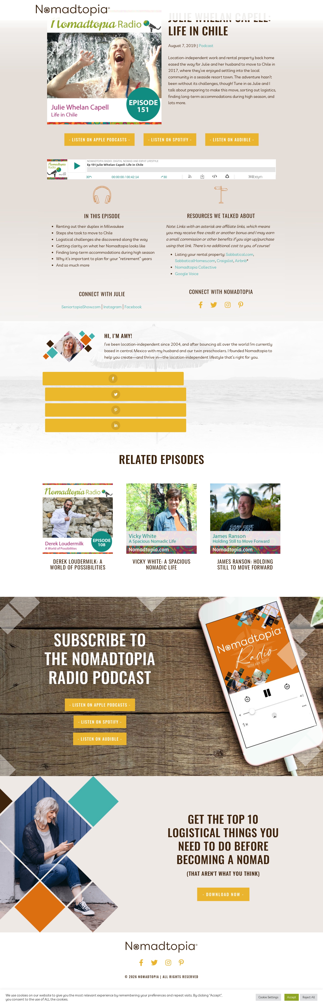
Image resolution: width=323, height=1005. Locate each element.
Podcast (232, 10)
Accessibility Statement (191, 972)
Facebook (133, 327)
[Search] (283, 10)
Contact (268, 10)
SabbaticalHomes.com (195, 281)
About (185, 10)
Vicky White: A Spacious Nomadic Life (161, 537)
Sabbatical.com (239, 274)
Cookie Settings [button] (268, 997)
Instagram (112, 327)
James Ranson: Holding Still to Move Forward (245, 537)
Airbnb (241, 281)
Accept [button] (291, 997)
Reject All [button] (309, 997)
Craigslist (225, 281)
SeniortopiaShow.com (80, 327)
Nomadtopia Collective (195, 287)
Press (137, 965)
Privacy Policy (124, 972)
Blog (250, 10)
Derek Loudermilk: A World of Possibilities (77, 537)
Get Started (207, 10)
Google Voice (187, 294)
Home (107, 965)
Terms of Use (153, 972)
